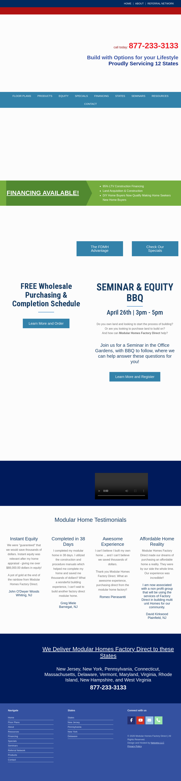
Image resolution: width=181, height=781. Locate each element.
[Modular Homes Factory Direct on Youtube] (140, 720)
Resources (160, 95)
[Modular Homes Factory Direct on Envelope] (149, 720)
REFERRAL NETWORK (160, 3)
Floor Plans (22, 95)
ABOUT (139, 3)
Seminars (138, 95)
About (11, 727)
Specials (81, 95)
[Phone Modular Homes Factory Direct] (158, 720)
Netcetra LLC (157, 742)
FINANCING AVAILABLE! (43, 192)
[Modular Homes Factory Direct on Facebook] (131, 720)
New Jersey (74, 722)
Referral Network (16, 750)
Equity (64, 95)
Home (11, 717)
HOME (127, 3)
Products (44, 95)
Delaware (72, 736)
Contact (90, 103)
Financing (101, 95)
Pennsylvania (74, 727)
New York (72, 731)
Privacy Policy (134, 746)
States (120, 95)
